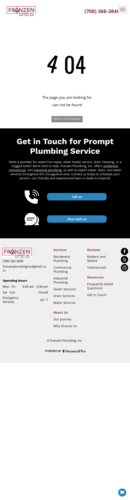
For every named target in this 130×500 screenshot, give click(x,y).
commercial (17, 170)
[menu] (122, 9)
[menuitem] (67, 250)
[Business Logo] (17, 250)
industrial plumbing (48, 170)
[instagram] (124, 268)
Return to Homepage (66, 119)
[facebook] (124, 252)
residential (110, 166)
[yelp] (124, 260)
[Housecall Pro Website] (74, 351)
